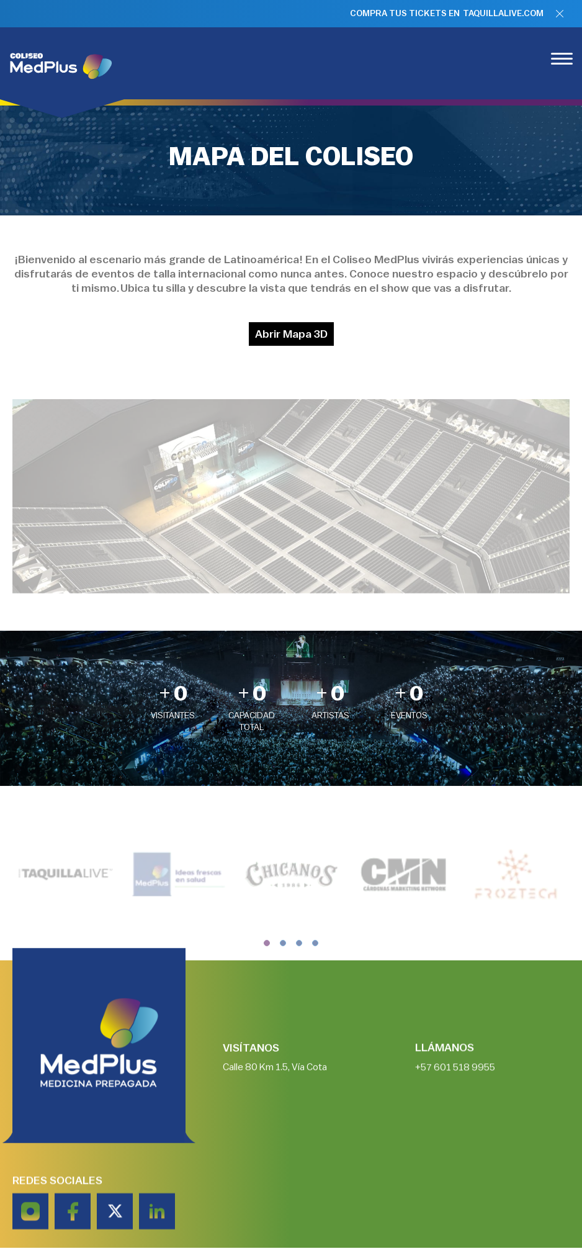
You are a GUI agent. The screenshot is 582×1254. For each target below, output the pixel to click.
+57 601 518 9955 (455, 1072)
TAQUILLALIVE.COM (503, 13)
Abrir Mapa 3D (291, 334)
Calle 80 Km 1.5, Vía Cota (275, 1072)
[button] (267, 957)
